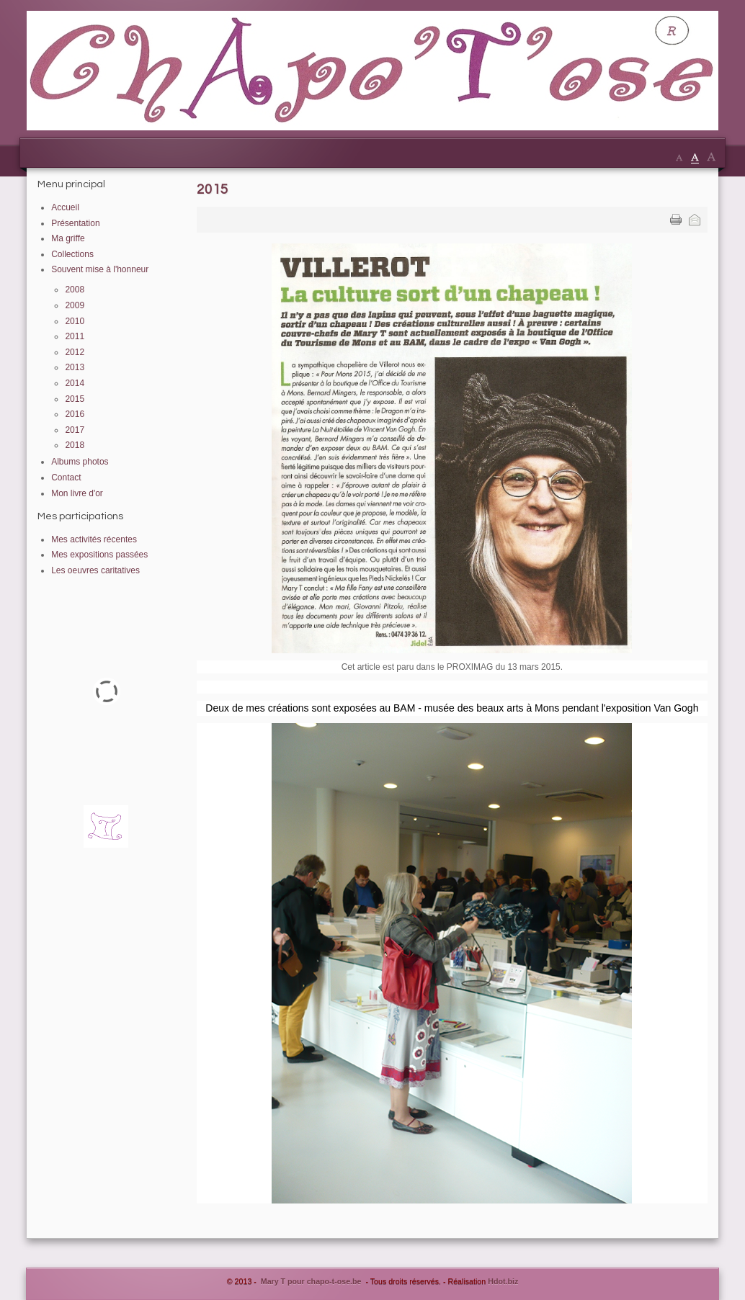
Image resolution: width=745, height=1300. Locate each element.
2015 (212, 189)
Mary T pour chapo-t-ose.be (311, 1281)
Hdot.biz (503, 1281)
